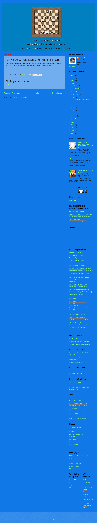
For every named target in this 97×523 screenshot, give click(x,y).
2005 (72, 133)
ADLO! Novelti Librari (75, 400)
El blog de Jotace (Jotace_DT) (78, 403)
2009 (72, 122)
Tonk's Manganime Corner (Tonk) (78, 320)
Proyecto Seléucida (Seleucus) (78, 362)
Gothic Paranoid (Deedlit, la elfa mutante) (81, 270)
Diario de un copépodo (75, 263)
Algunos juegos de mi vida (76, 211)
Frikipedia (72, 437)
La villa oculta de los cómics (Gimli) (79, 325)
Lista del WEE (73, 480)
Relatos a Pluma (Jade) (76, 373)
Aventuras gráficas (74, 219)
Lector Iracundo (73, 359)
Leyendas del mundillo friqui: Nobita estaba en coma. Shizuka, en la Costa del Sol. (85, 145)
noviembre (76, 88)
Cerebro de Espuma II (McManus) (79, 260)
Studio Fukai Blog (74, 312)
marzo (75, 113)
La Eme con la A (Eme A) (76, 411)
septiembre (76, 94)
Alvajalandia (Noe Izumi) (76, 252)
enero (74, 118)
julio (74, 97)
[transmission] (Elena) (75, 322)
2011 (72, 81)
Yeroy (70, 487)
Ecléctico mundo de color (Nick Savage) (80, 268)
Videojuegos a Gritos (75, 461)
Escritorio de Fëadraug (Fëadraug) (79, 371)
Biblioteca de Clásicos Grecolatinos (79, 456)
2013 (72, 75)
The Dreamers (73, 408)
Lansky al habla (73, 281)
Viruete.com (72, 447)
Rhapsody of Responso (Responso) (79, 341)
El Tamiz (71, 458)
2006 (72, 130)
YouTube (71, 468)
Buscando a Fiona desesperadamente (80, 216)
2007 (72, 127)
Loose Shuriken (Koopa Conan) (78, 286)
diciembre (76, 86)
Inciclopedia (72, 439)
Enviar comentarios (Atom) (19, 97)
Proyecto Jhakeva (74, 485)
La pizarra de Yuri (74, 385)
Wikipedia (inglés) (74, 466)
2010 (72, 83)
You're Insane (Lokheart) (76, 330)
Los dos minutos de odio (76, 434)
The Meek (86, 497)
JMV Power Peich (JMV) (76, 339)
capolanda (82, 58)
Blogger (59, 519)
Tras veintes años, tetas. (77, 159)
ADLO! (71, 398)
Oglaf (84, 492)
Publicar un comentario (15, 85)
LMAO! (71, 482)
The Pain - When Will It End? (88, 500)
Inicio (36, 93)
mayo (74, 107)
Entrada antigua (58, 93)
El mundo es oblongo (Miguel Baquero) (80, 292)
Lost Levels (72, 200)
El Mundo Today (74, 444)
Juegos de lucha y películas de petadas (80, 214)
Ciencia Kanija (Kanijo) (75, 382)
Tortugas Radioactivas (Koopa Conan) (80, 344)
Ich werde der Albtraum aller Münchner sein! (80, 100)
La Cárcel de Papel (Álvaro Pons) (79, 405)
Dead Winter (86, 482)
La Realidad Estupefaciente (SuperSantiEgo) (77, 304)
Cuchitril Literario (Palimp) (76, 357)
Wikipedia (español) (75, 463)
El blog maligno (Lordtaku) (76, 258)
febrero (75, 116)
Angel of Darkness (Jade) (76, 255)
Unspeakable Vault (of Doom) (87, 504)
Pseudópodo (72, 301)
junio (74, 104)
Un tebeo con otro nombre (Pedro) (79, 416)
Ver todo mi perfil (74, 66)
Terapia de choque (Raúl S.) (77, 317)
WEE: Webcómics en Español (77, 418)
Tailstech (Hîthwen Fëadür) (77, 314)
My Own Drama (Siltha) (76, 294)
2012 (72, 78)
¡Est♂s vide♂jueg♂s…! (76, 222)
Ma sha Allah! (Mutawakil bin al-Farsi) (80, 289)
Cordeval (85, 480)
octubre (75, 91)
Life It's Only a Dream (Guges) (78, 284)
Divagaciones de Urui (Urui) (77, 265)
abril (74, 110)
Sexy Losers (86, 494)
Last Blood (86, 485)
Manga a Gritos (73, 413)
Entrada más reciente (12, 93)
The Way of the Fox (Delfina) (77, 327)
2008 (72, 125)
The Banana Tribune (75, 427)
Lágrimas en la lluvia (75, 442)
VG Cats (85, 508)
